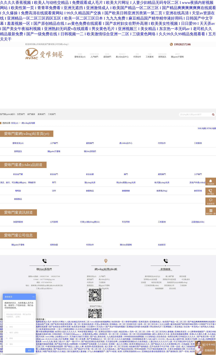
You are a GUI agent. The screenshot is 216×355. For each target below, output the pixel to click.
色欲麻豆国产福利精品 (139, 346)
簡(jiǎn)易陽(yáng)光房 (126, 182)
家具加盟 (182, 276)
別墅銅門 (21, 114)
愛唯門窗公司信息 (18, 235)
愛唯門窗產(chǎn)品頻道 (23, 165)
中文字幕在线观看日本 (157, 349)
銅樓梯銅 (126, 191)
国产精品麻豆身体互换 (42, 334)
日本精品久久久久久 (187, 337)
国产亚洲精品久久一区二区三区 (100, 339)
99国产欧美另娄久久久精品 (54, 351)
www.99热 (49, 337)
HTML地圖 (211, 128)
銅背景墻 (198, 191)
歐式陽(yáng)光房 (162, 182)
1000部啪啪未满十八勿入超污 (144, 339)
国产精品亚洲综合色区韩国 (93, 342)
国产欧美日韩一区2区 (206, 337)
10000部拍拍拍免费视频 (134, 337)
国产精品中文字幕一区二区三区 (88, 349)
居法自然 (172, 288)
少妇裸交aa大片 (62, 337)
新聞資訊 (18, 151)
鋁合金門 (54, 174)
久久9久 (162, 339)
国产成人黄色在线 (98, 337)
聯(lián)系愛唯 (126, 245)
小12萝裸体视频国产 (197, 332)
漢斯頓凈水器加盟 (169, 279)
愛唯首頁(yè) (18, 143)
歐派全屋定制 (157, 282)
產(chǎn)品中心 (125, 143)
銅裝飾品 (18, 199)
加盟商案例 (18, 222)
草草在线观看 (140, 349)
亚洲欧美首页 (181, 332)
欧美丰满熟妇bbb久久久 (139, 344)
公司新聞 (54, 222)
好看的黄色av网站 (90, 334)
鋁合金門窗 (18, 174)
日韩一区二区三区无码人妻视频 (160, 332)
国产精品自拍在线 (125, 349)
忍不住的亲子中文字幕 (160, 346)
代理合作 (162, 143)
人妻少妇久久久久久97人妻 (161, 342)
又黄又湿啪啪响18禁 (177, 349)
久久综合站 (103, 344)
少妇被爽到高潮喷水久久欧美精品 (133, 342)
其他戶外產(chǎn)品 (198, 182)
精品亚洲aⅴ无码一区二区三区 (132, 332)
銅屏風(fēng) (162, 191)
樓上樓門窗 (170, 276)
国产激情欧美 (172, 351)
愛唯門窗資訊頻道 (18, 212)
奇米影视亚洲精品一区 (88, 332)
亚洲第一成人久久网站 (119, 344)
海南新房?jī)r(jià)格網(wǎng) (177, 282)
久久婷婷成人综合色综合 (156, 337)
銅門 (126, 174)
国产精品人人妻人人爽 (74, 346)
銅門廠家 (31, 114)
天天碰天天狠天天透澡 (79, 337)
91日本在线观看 (194, 349)
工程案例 (198, 143)
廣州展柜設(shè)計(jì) (152, 276)
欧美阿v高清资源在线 (94, 346)
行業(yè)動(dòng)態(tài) (89, 222)
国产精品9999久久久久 (63, 349)
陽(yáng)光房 (90, 182)
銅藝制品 (90, 191)
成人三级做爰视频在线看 (192, 346)
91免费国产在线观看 (88, 344)
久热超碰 (185, 344)
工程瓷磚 (183, 285)
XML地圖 (202, 128)
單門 (54, 182)
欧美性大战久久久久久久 (66, 332)
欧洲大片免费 (191, 339)
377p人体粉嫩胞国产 (97, 351)
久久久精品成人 (110, 349)
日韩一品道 (175, 346)
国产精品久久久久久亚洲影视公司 (166, 344)
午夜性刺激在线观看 (55, 346)
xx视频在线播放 (46, 349)
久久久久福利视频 (123, 339)
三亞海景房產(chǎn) (151, 285)
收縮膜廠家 (159, 288)
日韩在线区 (57, 334)
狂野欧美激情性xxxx (132, 351)
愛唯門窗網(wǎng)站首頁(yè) (26, 134)
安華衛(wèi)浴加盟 (150, 279)
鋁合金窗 (90, 174)
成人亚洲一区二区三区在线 (116, 346)
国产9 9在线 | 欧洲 (114, 351)
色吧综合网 (172, 337)
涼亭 (54, 191)
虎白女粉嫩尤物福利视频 (43, 344)
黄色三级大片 (59, 342)
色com (169, 339)
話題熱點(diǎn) (198, 222)
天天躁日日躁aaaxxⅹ (72, 334)
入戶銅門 (54, 143)
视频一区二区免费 (78, 339)
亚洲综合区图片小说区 (108, 332)
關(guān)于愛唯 (54, 151)
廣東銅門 (41, 114)
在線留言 (162, 245)
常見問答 (126, 222)
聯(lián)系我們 (90, 151)
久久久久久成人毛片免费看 (57, 339)
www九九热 (47, 342)
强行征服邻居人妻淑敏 (77, 351)
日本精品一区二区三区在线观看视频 (135, 334)
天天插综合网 (112, 342)
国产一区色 (184, 351)
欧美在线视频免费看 (180, 334)
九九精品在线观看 (115, 337)
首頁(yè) (15, 123)
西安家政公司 (169, 285)
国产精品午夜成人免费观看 (66, 344)
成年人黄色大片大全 (161, 334)
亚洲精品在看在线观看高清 (154, 351)
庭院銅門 (90, 143)
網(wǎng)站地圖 (28, 123)
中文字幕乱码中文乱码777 (184, 342)
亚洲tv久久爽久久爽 (198, 334)
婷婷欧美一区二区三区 (109, 334)
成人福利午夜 (178, 339)
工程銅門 (52, 114)
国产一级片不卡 (73, 342)
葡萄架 (18, 191)
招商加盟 (54, 245)
